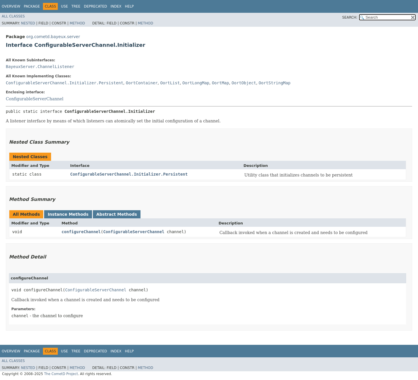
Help (129, 6)
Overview (11, 6)
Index (116, 6)
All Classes (13, 16)
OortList (170, 83)
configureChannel (81, 231)
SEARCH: (350, 17)
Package (32, 6)
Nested (28, 23)
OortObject (244, 83)
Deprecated (95, 6)
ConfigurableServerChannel (35, 99)
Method (77, 23)
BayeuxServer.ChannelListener (40, 66)
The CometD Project (61, 374)
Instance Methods (68, 214)
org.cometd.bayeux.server (53, 36)
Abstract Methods (116, 214)
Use (64, 6)
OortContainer (142, 83)
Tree (75, 6)
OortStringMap (275, 83)
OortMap (220, 83)
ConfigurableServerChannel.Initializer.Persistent (64, 83)
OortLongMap (195, 83)
